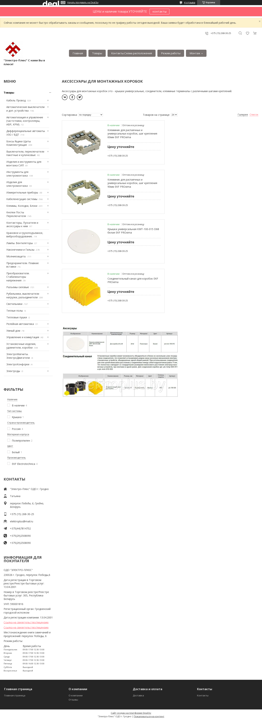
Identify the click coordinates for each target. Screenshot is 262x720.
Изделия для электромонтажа (17, 183)
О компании (76, 695)
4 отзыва (189, 2)
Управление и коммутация (22, 337)
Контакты (203, 695)
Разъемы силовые (17, 287)
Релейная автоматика (20, 324)
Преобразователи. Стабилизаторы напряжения (17, 277)
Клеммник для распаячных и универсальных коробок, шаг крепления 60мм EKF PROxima (126, 133)
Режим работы (170, 53)
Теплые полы (14, 310)
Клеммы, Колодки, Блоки (21, 205)
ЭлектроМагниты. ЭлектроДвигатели (18, 355)
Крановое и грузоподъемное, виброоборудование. (24, 234)
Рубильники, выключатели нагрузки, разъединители (22, 295)
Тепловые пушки (16, 317)
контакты (159, 11)
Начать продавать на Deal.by (82, 2)
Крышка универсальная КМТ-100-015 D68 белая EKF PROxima (130, 181)
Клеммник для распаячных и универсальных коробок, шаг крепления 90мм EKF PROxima (225, 133)
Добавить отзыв (247, 33)
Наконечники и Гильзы (20, 249)
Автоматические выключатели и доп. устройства (25, 108)
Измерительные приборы (22, 192)
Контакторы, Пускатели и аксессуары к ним (22, 224)
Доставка (138, 695)
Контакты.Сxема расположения (131, 53)
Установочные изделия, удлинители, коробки (21, 345)
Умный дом (13, 330)
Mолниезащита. (16, 256)
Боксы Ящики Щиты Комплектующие (18, 143)
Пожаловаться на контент (149, 716)
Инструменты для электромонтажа (17, 173)
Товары (97, 53)
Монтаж (195, 53)
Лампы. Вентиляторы (19, 243)
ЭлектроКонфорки (17, 364)
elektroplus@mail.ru (21, 521)
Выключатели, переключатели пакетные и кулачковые (25, 153)
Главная (78, 53)
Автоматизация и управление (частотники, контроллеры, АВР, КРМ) (24, 121)
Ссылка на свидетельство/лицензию (26, 622)
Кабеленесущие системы (21, 199)
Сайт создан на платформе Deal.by (131, 713)
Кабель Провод (16, 100)
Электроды (13, 371)
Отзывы (73, 699)
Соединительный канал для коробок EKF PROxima (229, 181)
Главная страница (14, 695)
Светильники (14, 304)
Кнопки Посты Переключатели (16, 214)
